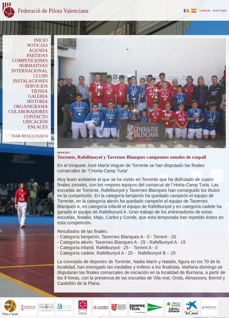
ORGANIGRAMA (31, 106)
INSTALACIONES (30, 81)
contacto (205, 10)
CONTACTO (36, 116)
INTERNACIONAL (29, 71)
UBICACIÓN (35, 121)
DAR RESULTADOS (30, 136)
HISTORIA (37, 101)
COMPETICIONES (30, 60)
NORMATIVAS (33, 65)
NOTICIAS (37, 45)
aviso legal (219, 10)
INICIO (41, 40)
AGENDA (38, 50)
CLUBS (40, 76)
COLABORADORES (28, 111)
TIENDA (39, 91)
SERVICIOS (36, 86)
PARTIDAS (37, 55)
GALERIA (38, 96)
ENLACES (38, 127)
